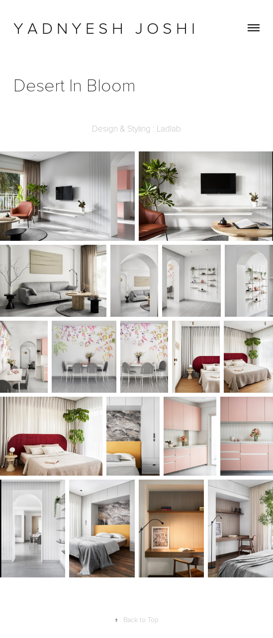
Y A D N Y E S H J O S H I (106, 27)
